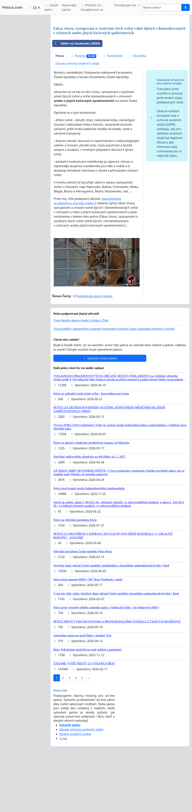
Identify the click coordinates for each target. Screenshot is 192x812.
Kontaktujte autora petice (92, 348)
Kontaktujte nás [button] (125, 5)
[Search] (161, 7)
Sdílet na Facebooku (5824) (76, 95)
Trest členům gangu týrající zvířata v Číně (80, 372)
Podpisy (83, 108)
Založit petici (51, 7)
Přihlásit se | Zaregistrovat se (92, 7)
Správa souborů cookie (75, 786)
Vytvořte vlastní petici (100, 410)
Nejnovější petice (69, 7)
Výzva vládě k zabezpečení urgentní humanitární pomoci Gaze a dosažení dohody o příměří (114, 380)
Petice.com (12, 7)
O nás (63, 790)
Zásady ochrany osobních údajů (77, 115)
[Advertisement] (120, 47)
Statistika (137, 108)
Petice (59, 108)
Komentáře (113, 108)
